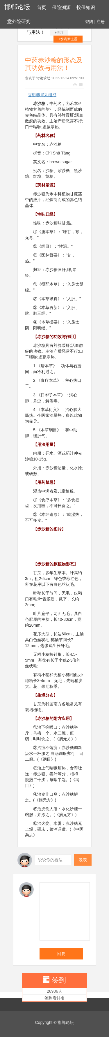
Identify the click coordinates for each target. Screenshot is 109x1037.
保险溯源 (61, 7)
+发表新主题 (68, 39)
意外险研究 (19, 21)
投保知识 (85, 7)
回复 (61, 953)
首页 (41, 7)
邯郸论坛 (17, 6)
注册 (101, 21)
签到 (59, 980)
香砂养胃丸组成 (42, 94)
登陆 (89, 21)
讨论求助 (43, 78)
